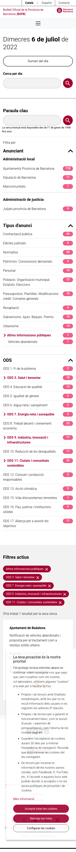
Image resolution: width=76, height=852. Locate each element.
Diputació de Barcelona (38, 177)
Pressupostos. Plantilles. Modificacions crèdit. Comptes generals (38, 296)
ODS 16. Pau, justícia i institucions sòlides (38, 509)
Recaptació (38, 307)
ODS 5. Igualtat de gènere (38, 396)
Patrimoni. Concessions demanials (38, 261)
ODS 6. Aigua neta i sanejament (38, 405)
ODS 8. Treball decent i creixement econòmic (38, 425)
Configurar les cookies (41, 828)
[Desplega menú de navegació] (38, 23)
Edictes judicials (38, 243)
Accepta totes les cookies (41, 808)
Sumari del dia (38, 61)
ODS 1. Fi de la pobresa (38, 368)
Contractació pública (38, 234)
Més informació (23, 799)
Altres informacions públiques (40, 335)
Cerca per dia (12, 74)
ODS (38, 360)
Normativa (38, 252)
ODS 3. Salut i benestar (40, 377)
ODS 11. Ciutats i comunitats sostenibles (40, 462)
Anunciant (38, 150)
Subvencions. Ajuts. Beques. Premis (38, 317)
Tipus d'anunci (38, 225)
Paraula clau (15, 110)
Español (47, 2)
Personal (38, 270)
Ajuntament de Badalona (27, 628)
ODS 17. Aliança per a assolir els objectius (38, 523)
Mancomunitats (38, 186)
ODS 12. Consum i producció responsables (38, 476)
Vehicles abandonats (40, 341)
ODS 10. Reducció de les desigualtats (38, 451)
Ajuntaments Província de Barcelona (38, 168)
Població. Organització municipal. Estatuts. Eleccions (38, 282)
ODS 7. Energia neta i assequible (40, 414)
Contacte (64, 2)
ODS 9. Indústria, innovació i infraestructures (40, 439)
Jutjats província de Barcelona (38, 208)
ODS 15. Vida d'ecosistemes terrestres (38, 498)
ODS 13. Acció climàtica (38, 488)
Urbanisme (38, 326)
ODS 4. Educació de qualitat (38, 387)
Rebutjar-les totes (41, 818)
